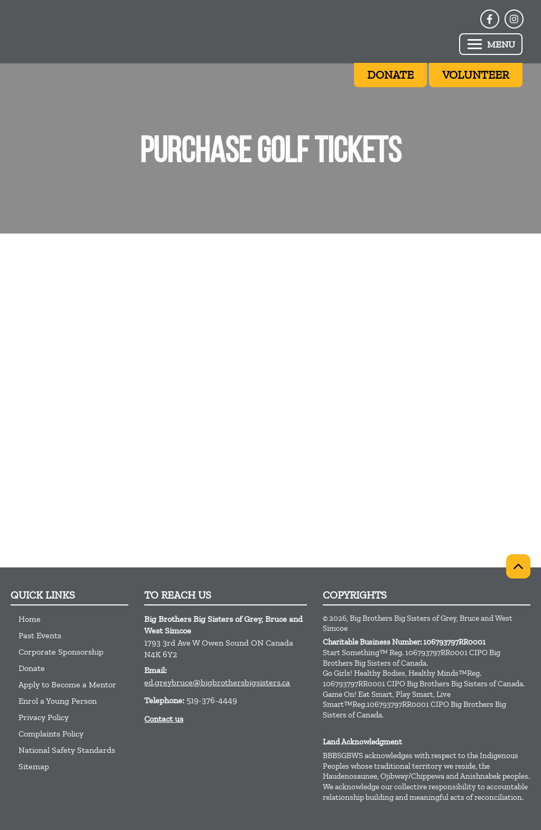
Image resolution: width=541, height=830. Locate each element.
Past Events (39, 635)
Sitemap (33, 766)
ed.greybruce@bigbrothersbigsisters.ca (217, 682)
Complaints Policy (50, 734)
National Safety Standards (66, 750)
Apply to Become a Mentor (67, 684)
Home (29, 619)
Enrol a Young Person (57, 701)
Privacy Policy (43, 717)
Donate (31, 668)
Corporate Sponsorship (61, 652)
